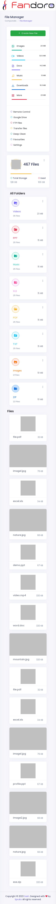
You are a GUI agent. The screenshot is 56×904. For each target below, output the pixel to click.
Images (17, 46)
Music (16, 75)
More (16, 95)
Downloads (19, 85)
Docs (16, 65)
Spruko (18, 899)
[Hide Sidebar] (4, 5)
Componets (10, 20)
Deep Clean (18, 133)
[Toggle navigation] (46, 5)
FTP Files (16, 122)
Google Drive (18, 117)
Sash (26, 896)
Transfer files (18, 128)
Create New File (28, 33)
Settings (16, 144)
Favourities (17, 139)
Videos (17, 56)
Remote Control (20, 111)
